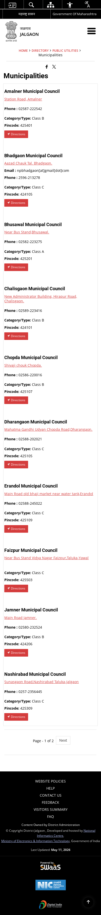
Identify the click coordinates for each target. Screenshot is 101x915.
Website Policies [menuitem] (50, 781)
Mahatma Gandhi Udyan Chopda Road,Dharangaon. (48, 429)
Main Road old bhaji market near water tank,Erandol (48, 493)
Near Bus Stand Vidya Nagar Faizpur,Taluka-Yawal (46, 557)
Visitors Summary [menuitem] (51, 809)
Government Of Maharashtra (74, 14)
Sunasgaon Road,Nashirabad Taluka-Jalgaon (41, 681)
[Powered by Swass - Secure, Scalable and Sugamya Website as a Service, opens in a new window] (50, 866)
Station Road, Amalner (23, 99)
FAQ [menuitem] (50, 816)
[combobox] (87, 4)
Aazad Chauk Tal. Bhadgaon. (28, 163)
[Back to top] (88, 902)
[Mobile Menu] (91, 30)
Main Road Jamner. (20, 617)
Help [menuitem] (50, 788)
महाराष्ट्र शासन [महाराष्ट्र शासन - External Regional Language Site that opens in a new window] (26, 14)
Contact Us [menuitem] (51, 795)
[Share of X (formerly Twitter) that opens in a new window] (54, 66)
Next (63, 740)
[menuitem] (12, 4)
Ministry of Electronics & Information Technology (35, 841)
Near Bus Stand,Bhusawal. (26, 232)
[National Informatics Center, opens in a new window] (51, 885)
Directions (16, 134)
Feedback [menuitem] (50, 802)
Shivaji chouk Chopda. (23, 365)
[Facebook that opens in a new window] (47, 66)
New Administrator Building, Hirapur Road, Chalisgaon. (40, 298)
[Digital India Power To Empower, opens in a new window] (50, 905)
